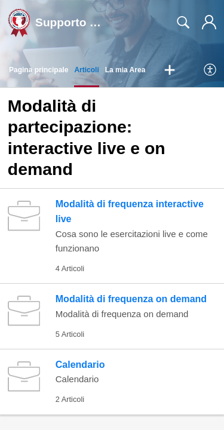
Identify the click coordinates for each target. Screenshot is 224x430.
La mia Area (125, 70)
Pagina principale (38, 70)
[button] (169, 70)
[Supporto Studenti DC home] (19, 22)
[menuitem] (210, 70)
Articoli (86, 70)
